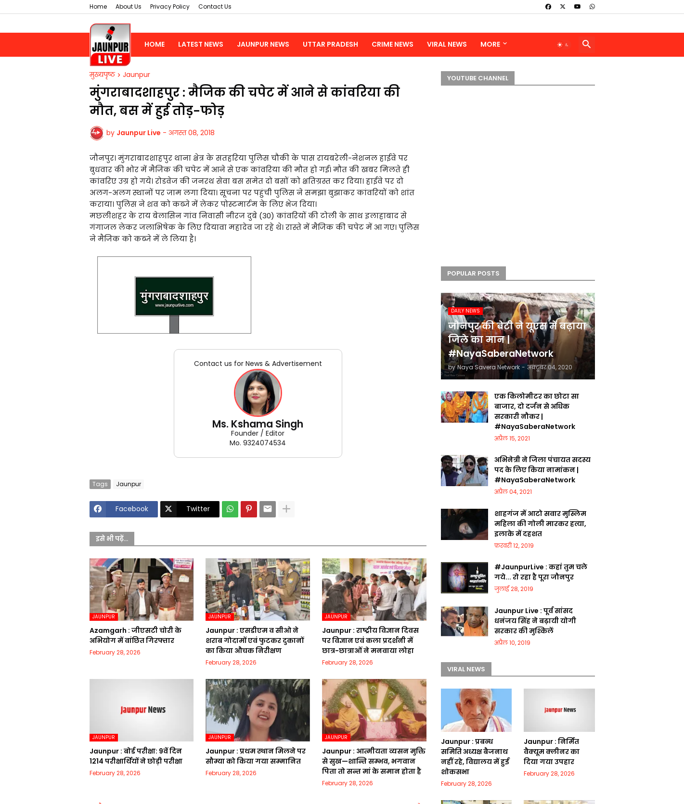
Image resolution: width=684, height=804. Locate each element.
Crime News (392, 44)
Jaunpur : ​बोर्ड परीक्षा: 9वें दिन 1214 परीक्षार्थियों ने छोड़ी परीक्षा (136, 756)
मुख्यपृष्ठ (102, 75)
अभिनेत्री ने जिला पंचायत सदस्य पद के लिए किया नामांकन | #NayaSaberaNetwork (542, 470)
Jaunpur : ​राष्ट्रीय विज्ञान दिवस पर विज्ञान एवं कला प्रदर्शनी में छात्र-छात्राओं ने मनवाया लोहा (370, 640)
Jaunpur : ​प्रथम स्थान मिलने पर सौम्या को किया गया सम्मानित (256, 756)
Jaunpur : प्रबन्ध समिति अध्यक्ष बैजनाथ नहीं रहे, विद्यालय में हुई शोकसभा (475, 757)
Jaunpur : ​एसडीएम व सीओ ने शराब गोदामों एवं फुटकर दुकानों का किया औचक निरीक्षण (255, 640)
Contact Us (215, 6)
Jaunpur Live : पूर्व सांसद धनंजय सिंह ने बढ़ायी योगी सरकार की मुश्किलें (535, 621)
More (490, 44)
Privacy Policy (170, 6)
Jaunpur (136, 75)
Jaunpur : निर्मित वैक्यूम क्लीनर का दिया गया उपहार (552, 751)
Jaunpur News (263, 44)
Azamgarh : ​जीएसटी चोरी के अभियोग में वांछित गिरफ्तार (135, 635)
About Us (129, 6)
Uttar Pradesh (330, 44)
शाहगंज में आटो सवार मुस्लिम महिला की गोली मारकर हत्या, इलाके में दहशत (540, 524)
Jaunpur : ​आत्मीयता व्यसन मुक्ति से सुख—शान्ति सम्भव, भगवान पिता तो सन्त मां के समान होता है (374, 761)
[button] (563, 45)
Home (98, 6)
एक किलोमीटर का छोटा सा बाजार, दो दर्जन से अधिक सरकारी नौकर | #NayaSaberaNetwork (536, 411)
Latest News (200, 44)
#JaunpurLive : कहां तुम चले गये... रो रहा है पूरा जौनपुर (540, 572)
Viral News (447, 44)
